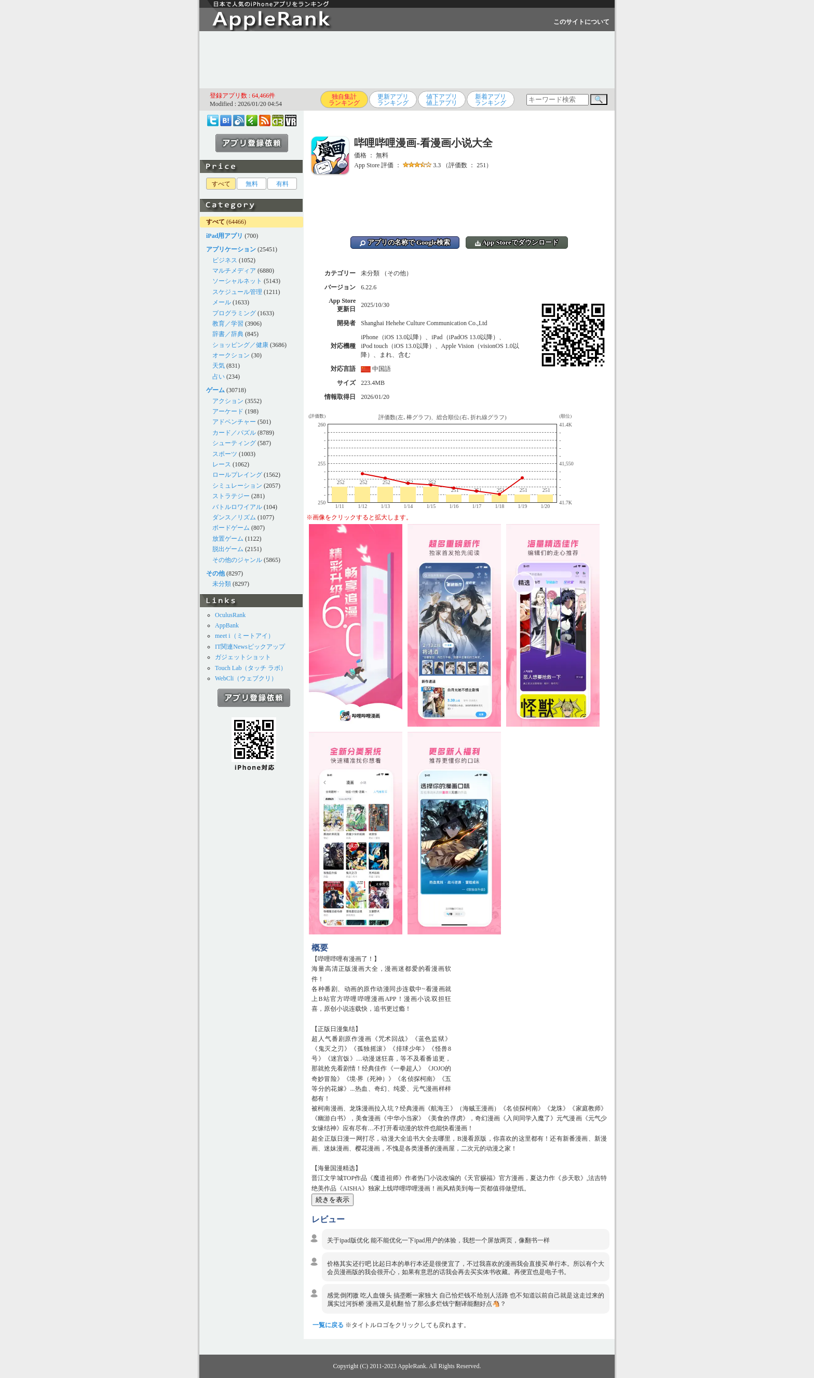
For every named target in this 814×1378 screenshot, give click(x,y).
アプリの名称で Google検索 (405, 242)
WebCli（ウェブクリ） (246, 678)
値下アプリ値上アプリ (441, 99)
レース (221, 464)
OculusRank (230, 615)
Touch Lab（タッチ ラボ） (251, 668)
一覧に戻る (328, 1325)
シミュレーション (237, 485)
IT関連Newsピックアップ (250, 646)
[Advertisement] (407, 59)
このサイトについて (581, 21)
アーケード (227, 411)
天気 (218, 365)
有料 (282, 184)
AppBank (227, 625)
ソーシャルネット (237, 281)
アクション (227, 401)
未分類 (221, 583)
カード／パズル (234, 432)
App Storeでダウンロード (517, 242)
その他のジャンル (237, 560)
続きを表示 (332, 1199)
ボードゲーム (231, 527)
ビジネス (224, 260)
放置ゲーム (227, 538)
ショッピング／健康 (240, 345)
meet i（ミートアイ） (244, 635)
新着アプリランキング (490, 99)
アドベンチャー (234, 421)
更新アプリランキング (393, 99)
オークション (231, 355)
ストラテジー (231, 496)
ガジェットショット (243, 657)
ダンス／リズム (234, 517)
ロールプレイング (237, 474)
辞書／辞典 (227, 334)
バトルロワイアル (237, 507)
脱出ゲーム (227, 549)
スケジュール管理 (237, 292)
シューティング (234, 443)
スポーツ (224, 454)
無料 (252, 184)
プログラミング (234, 313)
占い (218, 376)
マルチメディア (234, 270)
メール (221, 302)
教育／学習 (227, 323)
